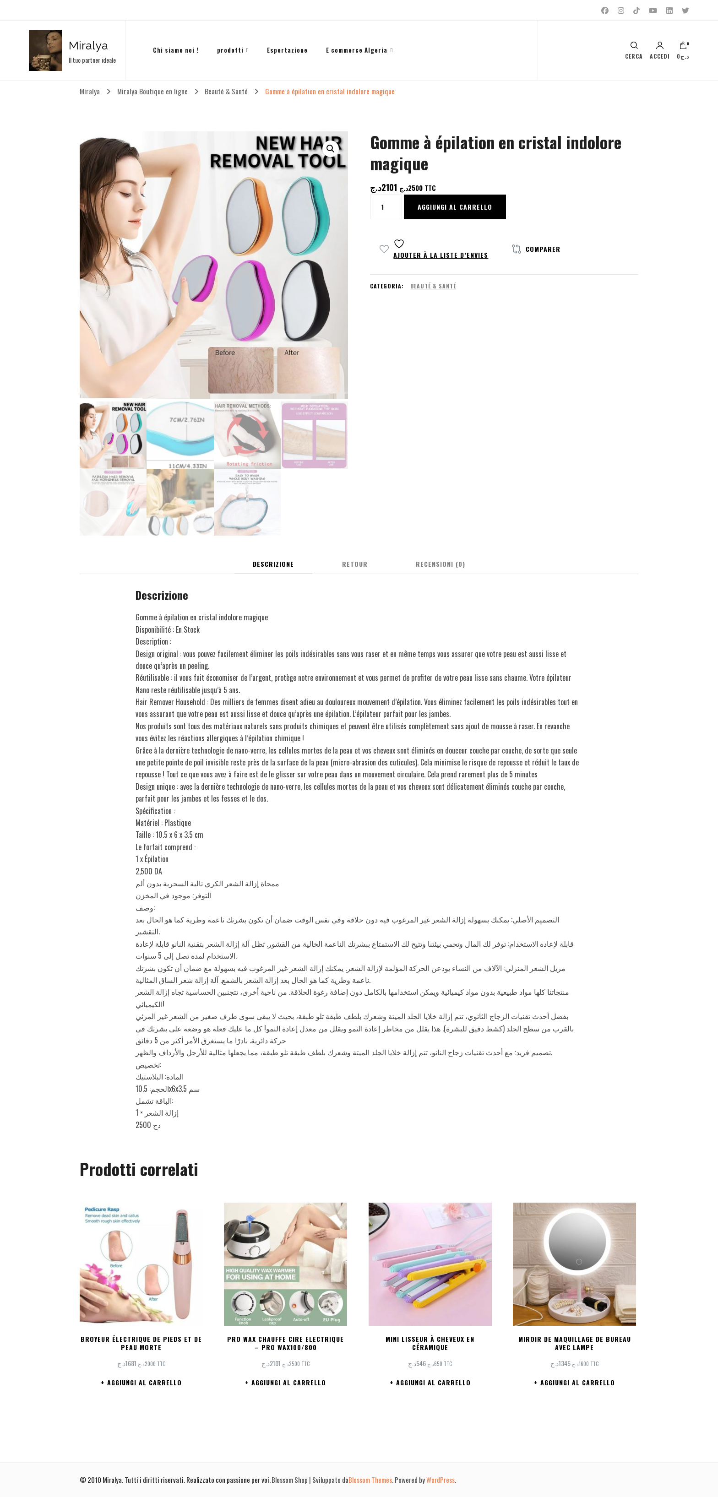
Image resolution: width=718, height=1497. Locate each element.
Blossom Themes (370, 1480)
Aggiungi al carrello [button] (144, 1382)
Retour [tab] (355, 564)
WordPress (440, 1480)
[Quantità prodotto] (386, 207)
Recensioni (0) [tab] (440, 564)
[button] (330, 149)
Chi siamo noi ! (176, 49)
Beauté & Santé (433, 286)
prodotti (230, 49)
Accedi (660, 50)
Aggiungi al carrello (455, 207)
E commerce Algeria (356, 49)
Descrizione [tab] (273, 564)
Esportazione (287, 49)
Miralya (88, 45)
